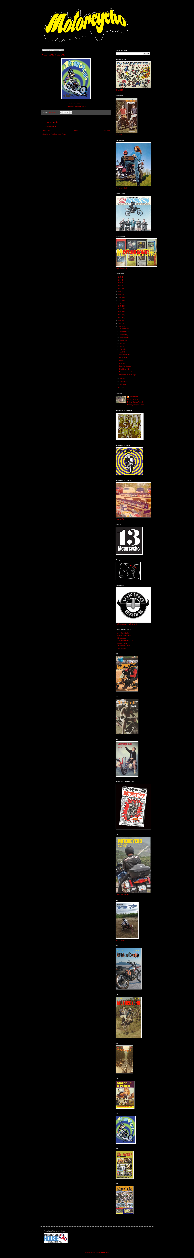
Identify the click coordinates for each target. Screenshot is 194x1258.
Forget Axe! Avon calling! (127, 375)
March (122, 378)
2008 (120, 326)
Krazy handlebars (125, 366)
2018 (120, 297)
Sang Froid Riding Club (125, 640)
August (122, 340)
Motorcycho (134, 397)
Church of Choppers (124, 635)
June (121, 346)
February (123, 381)
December (123, 329)
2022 (120, 286)
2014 (120, 309)
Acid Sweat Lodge (123, 633)
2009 (120, 323)
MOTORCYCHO (58, 10)
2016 (120, 303)
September (123, 337)
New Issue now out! (125, 372)
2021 (120, 289)
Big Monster (123, 357)
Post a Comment (50, 126)
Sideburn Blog (122, 643)
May (121, 349)
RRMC (121, 360)
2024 (120, 280)
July (121, 343)
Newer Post (46, 131)
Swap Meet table (124, 354)
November (123, 332)
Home (76, 131)
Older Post (106, 131)
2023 (120, 283)
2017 (120, 300)
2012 (120, 315)
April (121, 352)
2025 (120, 277)
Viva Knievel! (121, 648)
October (122, 335)
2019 (120, 294)
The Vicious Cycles (123, 646)
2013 (120, 312)
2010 (120, 320)
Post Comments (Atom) (58, 134)
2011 (120, 318)
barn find (122, 363)
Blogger (105, 1252)
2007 (120, 388)
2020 (120, 291)
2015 (120, 306)
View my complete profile (135, 405)
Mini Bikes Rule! (124, 369)
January (122, 384)
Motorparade (121, 638)
